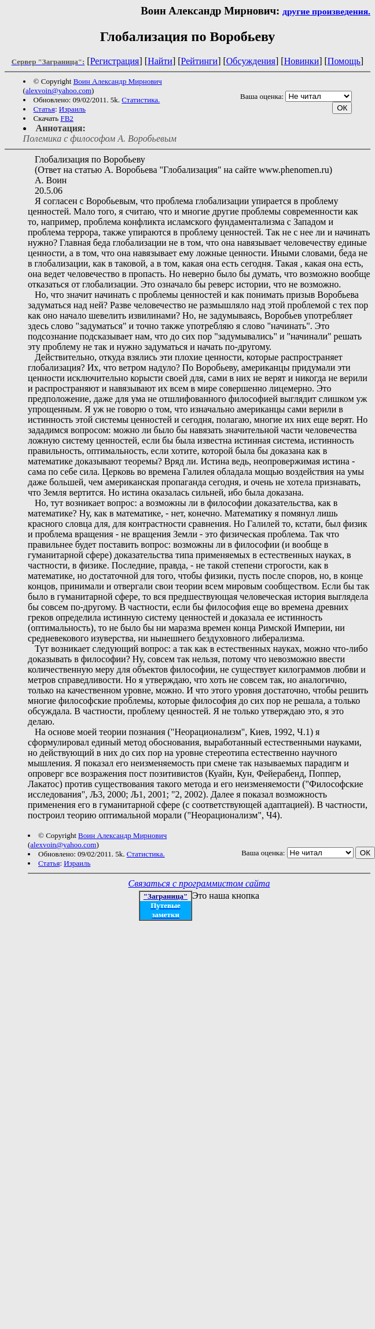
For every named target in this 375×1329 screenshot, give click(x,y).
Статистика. (141, 99)
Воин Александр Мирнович (117, 81)
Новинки (301, 61)
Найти (160, 61)
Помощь (344, 61)
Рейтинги (199, 61)
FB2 (66, 118)
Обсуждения (250, 61)
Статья (44, 109)
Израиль (72, 109)
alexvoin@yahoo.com (58, 90)
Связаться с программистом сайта (199, 883)
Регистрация (114, 61)
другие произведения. (326, 11)
